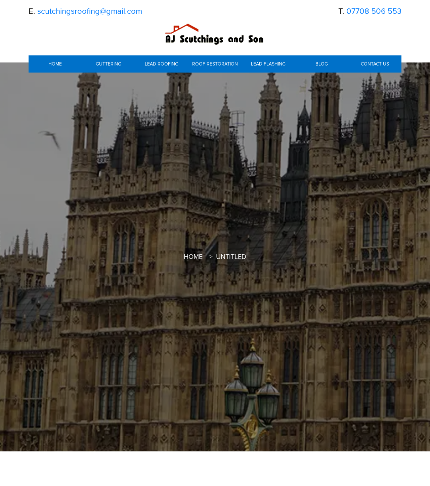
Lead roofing (161, 64)
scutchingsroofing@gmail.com (89, 11)
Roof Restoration (215, 64)
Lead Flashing (268, 64)
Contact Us (375, 64)
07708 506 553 (373, 11)
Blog (321, 64)
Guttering (108, 64)
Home (55, 64)
